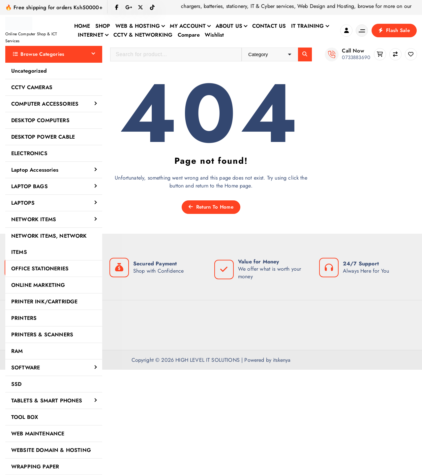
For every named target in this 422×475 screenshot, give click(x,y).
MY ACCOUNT (188, 26)
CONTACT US (269, 26)
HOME (82, 26)
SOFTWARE (25, 367)
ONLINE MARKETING (38, 285)
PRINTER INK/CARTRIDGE (44, 301)
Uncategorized (29, 71)
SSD (16, 384)
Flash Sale (394, 30)
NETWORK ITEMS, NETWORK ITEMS (49, 244)
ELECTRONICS (29, 153)
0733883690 (356, 57)
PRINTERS (24, 318)
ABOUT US (229, 26)
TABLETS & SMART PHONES (46, 400)
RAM (17, 351)
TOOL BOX (24, 417)
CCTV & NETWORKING (143, 35)
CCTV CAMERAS (31, 87)
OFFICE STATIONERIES (40, 268)
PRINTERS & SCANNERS (42, 334)
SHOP (102, 26)
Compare (189, 35)
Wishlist (214, 35)
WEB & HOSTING (137, 26)
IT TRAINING (307, 26)
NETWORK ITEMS (33, 219)
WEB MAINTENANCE (37, 433)
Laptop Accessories (34, 170)
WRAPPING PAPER (35, 466)
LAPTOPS (23, 203)
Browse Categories (38, 54)
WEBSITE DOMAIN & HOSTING (51, 450)
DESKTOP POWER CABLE (43, 137)
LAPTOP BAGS (29, 186)
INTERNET (91, 35)
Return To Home (211, 207)
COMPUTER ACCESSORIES (44, 104)
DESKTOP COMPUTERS (40, 120)
